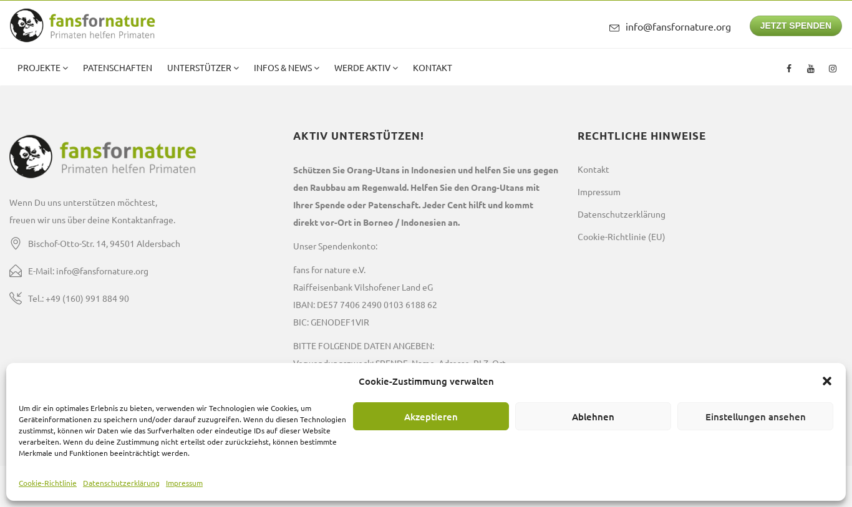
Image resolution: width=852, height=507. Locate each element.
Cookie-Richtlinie (48, 483)
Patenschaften (117, 67)
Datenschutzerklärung (121, 483)
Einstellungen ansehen (755, 416)
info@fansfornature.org (678, 26)
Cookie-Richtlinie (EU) (622, 236)
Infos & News (284, 67)
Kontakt (432, 67)
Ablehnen (593, 416)
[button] (827, 381)
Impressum (184, 483)
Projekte (39, 67)
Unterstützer (200, 67)
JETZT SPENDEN (795, 26)
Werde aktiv (363, 67)
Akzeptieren (431, 416)
